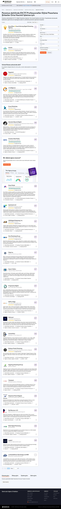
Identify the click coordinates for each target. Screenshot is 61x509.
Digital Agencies (9, 9)
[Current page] (15, 468)
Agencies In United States (18, 9)
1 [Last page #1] (18, 468)
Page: (12, 468)
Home (3, 9)
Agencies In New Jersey (29, 9)
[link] (29, 2)
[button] (52, 2)
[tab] (5, 476)
